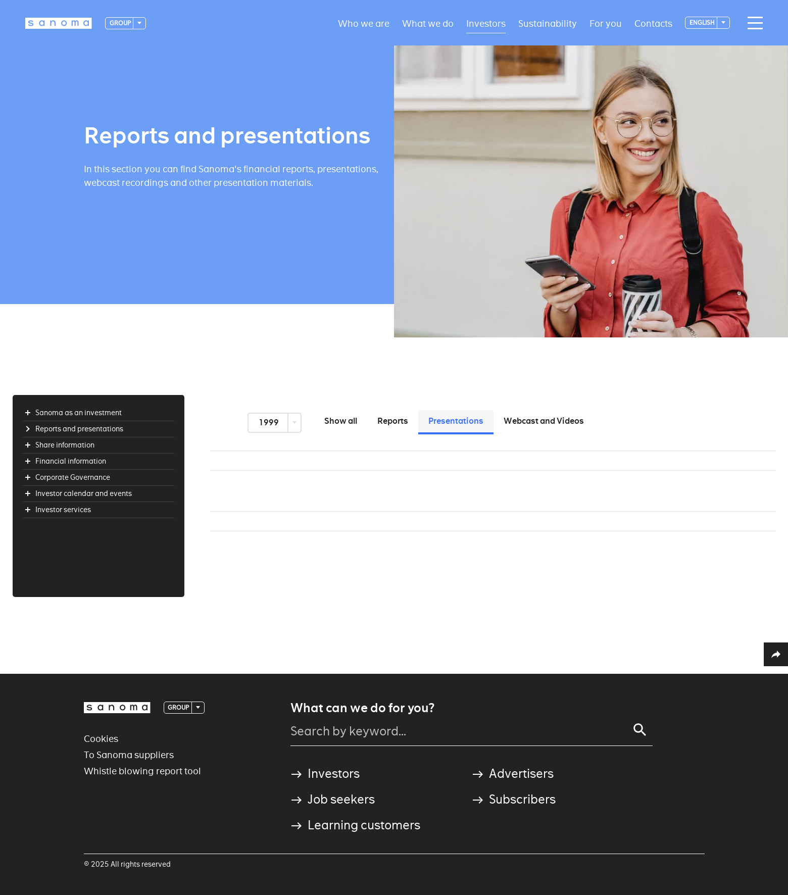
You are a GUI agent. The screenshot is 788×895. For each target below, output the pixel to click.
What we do (428, 23)
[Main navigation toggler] (753, 23)
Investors (486, 23)
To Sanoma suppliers (129, 755)
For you (605, 23)
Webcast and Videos (544, 421)
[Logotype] (58, 23)
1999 (269, 422)
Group (121, 23)
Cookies (101, 738)
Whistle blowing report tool (142, 771)
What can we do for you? (362, 708)
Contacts (653, 23)
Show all (340, 421)
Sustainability (547, 23)
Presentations (455, 421)
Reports (392, 421)
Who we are (363, 23)
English (703, 22)
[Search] (640, 729)
